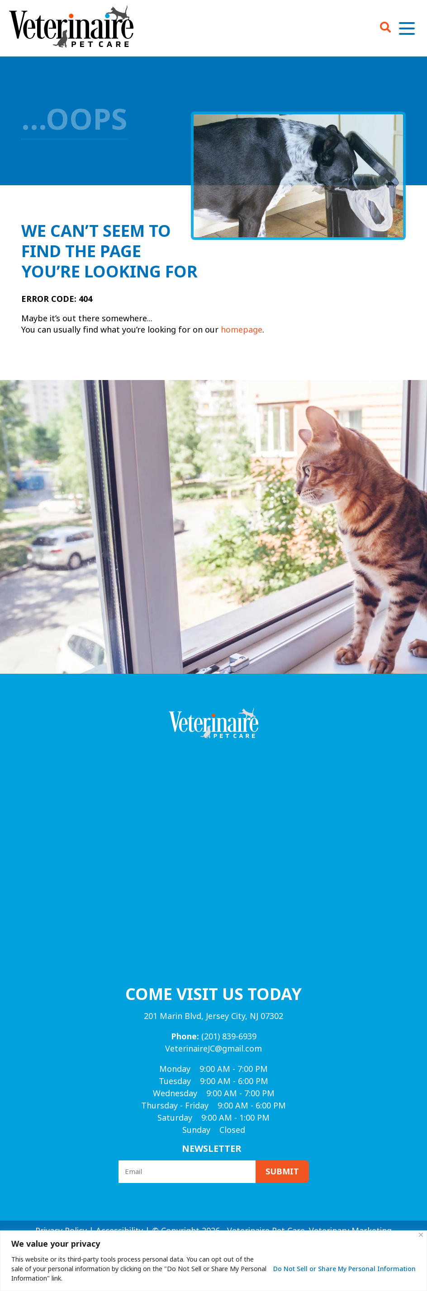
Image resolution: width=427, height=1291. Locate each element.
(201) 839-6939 (213, 1036)
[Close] (421, 1235)
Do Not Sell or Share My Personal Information (344, 1268)
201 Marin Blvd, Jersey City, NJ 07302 (213, 1016)
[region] (213, 1260)
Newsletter (212, 1149)
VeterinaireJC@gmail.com (213, 1049)
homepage (241, 330)
